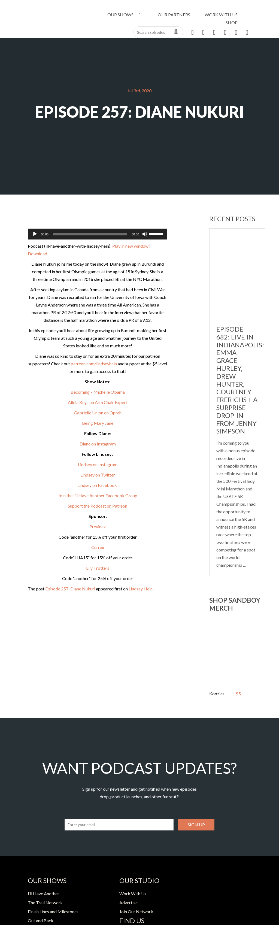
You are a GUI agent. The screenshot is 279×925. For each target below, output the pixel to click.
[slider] (90, 234)
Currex (97, 547)
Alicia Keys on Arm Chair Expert (97, 402)
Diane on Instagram (98, 443)
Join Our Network (136, 911)
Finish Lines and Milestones (53, 911)
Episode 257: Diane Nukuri (70, 588)
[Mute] (145, 234)
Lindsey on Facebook (97, 485)
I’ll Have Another (43, 893)
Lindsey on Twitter (97, 474)
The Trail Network (45, 902)
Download (37, 253)
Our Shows (124, 14)
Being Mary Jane (97, 423)
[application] (97, 234)
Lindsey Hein (141, 588)
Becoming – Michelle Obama (98, 392)
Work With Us (221, 14)
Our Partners (174, 14)
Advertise (128, 902)
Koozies (217, 693)
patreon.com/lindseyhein (94, 363)
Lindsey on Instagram (97, 464)
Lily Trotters (97, 568)
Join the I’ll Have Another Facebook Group (97, 495)
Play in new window (130, 245)
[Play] (35, 234)
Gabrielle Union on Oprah (98, 412)
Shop (232, 22)
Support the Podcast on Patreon (97, 505)
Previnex (97, 526)
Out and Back (40, 920)
